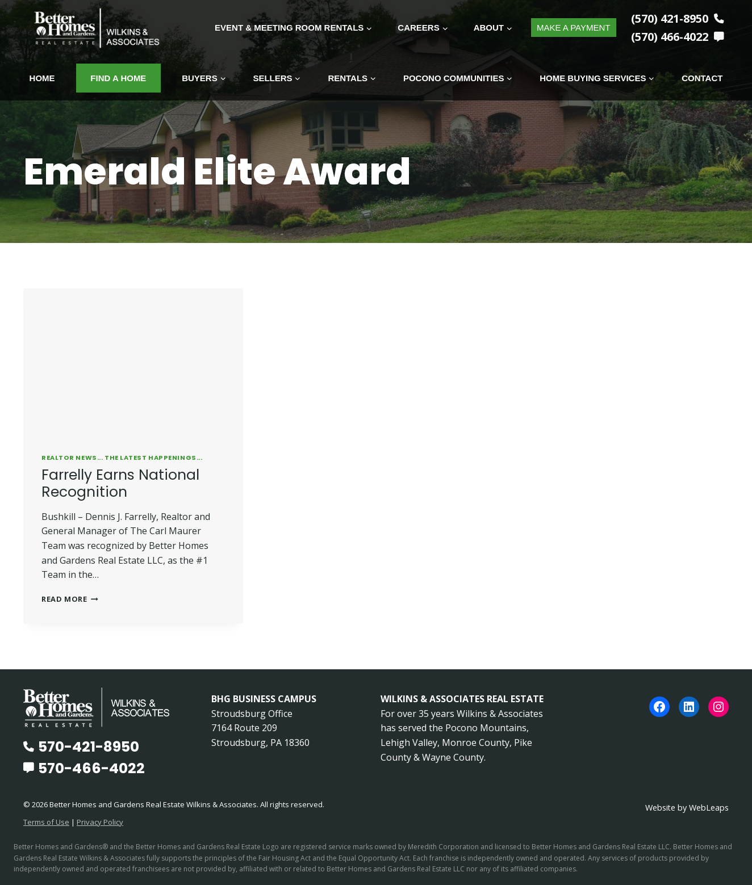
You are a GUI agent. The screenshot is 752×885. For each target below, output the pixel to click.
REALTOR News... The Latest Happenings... (121, 457)
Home (42, 78)
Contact (702, 78)
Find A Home (118, 78)
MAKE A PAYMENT (573, 27)
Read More (69, 598)
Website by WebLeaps (687, 807)
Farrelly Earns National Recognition (120, 482)
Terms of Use (46, 821)
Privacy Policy (100, 821)
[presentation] (133, 361)
